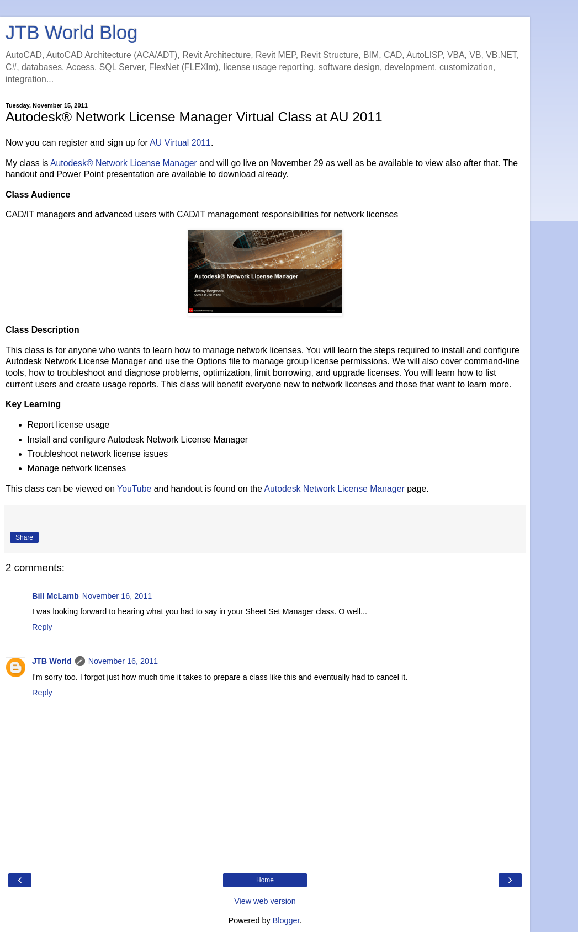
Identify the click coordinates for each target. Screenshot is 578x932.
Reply (42, 626)
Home (265, 880)
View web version (265, 901)
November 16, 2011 (117, 596)
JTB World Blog (71, 32)
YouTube (134, 488)
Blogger (286, 920)
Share (24, 537)
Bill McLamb (55, 596)
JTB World (52, 661)
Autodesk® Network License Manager (123, 163)
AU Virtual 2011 (180, 142)
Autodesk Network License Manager (334, 488)
